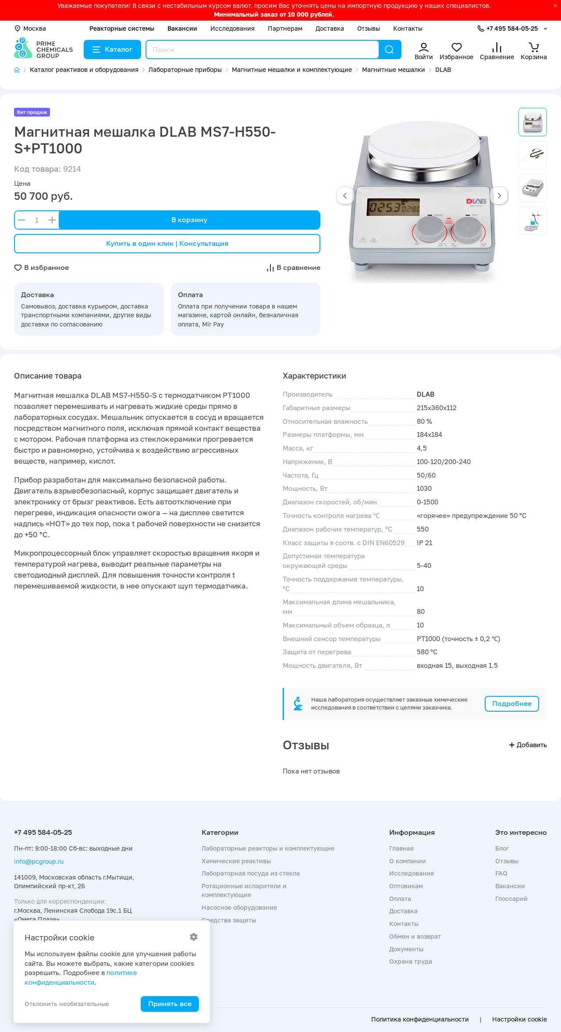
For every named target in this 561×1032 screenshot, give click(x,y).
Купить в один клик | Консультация (167, 243)
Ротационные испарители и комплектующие (244, 890)
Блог (502, 848)
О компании (407, 861)
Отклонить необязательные (67, 1003)
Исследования (232, 28)
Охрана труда (410, 961)
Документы (406, 949)
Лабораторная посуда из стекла (251, 873)
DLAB (425, 394)
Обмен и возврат (415, 936)
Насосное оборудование (239, 907)
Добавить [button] (528, 744)
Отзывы (368, 28)
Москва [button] (30, 28)
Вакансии (182, 28)
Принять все (170, 1003)
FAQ (501, 873)
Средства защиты (229, 920)
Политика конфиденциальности (420, 1019)
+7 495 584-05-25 (512, 28)
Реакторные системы (121, 28)
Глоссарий (511, 898)
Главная (401, 848)
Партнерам (285, 28)
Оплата (400, 898)
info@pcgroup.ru (39, 861)
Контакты (408, 28)
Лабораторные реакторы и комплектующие (268, 848)
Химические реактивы (236, 861)
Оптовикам (406, 886)
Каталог (112, 49)
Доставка (330, 28)
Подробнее (512, 703)
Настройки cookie (519, 1019)
